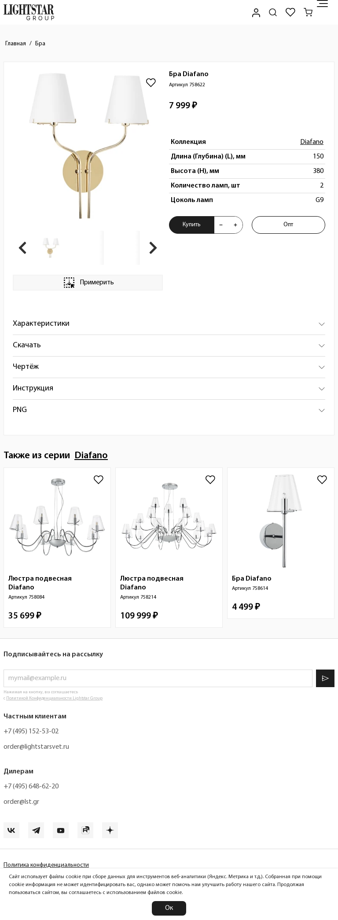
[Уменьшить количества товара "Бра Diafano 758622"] (221, 225)
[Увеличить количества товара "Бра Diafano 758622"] (235, 225)
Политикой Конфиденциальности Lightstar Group (54, 698)
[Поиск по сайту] (273, 12)
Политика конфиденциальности (46, 865)
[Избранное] (290, 12)
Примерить (88, 283)
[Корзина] (308, 12)
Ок (169, 908)
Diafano (311, 142)
